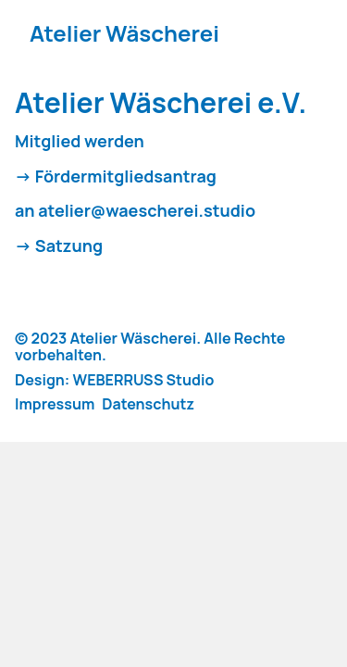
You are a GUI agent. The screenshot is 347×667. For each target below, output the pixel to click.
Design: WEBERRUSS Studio (114, 379)
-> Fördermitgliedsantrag (116, 177)
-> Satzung (59, 246)
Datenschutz (148, 404)
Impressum (54, 404)
